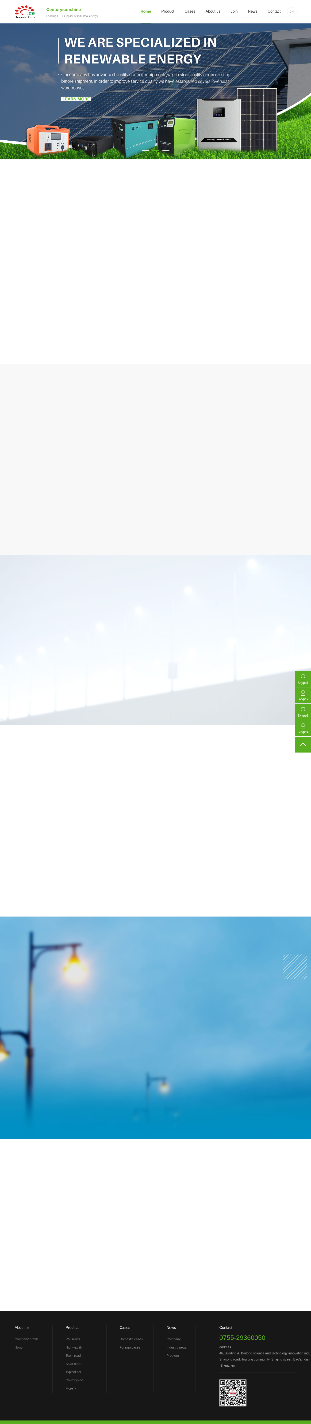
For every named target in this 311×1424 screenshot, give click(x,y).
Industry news (177, 1347)
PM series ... (75, 1339)
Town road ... (75, 1355)
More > (71, 1388)
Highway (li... (75, 1347)
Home (146, 11)
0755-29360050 (242, 1337)
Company (174, 1339)
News (252, 11)
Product (167, 11)
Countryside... (76, 1380)
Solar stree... (75, 1364)
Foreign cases (130, 1347)
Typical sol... (75, 1372)
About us (213, 11)
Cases (189, 11)
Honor (19, 1347)
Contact (274, 11)
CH (292, 11)
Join (234, 11)
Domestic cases (131, 1339)
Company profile (27, 1339)
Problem (173, 1355)
